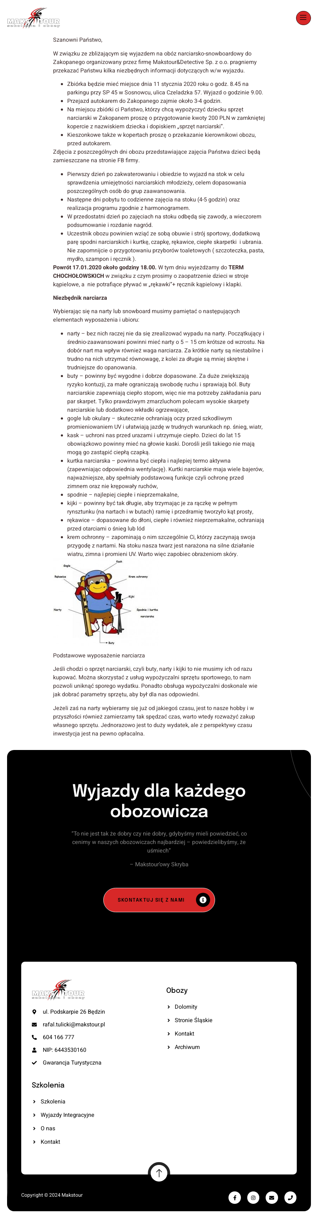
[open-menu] (303, 18)
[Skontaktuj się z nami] (159, 900)
